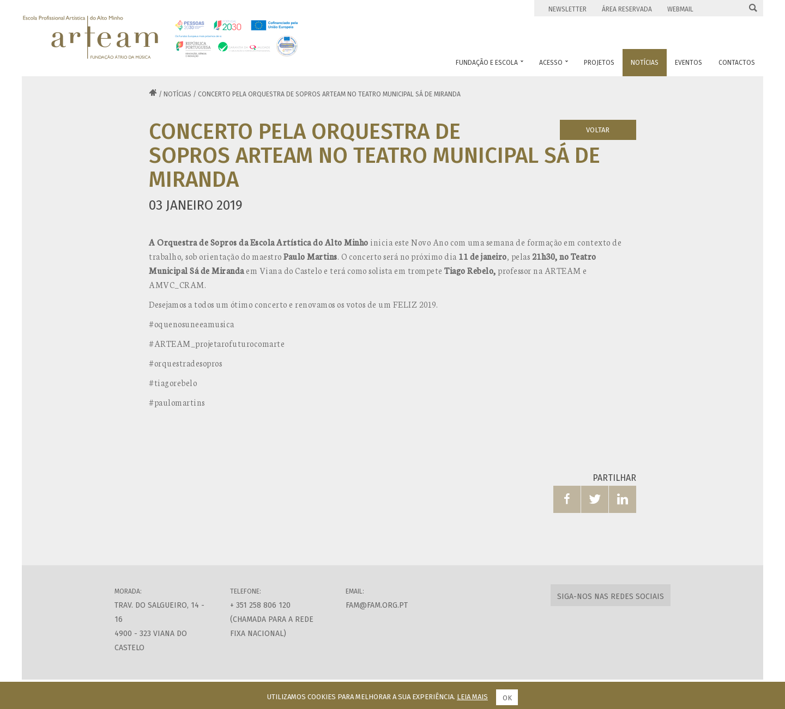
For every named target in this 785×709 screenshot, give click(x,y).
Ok (507, 698)
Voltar (597, 130)
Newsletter (567, 9)
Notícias (177, 94)
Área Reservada (627, 9)
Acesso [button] (553, 62)
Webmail (680, 9)
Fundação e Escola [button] (489, 62)
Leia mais (472, 697)
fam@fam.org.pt (377, 605)
